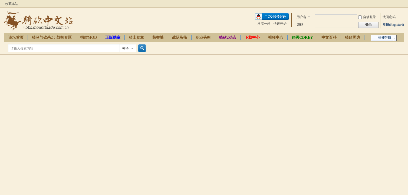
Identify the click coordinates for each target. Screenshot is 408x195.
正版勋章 (112, 37)
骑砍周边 (352, 37)
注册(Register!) (393, 25)
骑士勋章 (136, 37)
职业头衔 (203, 37)
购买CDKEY (302, 37)
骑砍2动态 (227, 37)
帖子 (125, 48)
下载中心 (252, 37)
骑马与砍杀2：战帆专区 (52, 37)
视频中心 (275, 37)
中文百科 (329, 37)
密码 (300, 25)
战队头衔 (179, 37)
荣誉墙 (158, 37)
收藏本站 (11, 4)
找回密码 (389, 17)
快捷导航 (384, 38)
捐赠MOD (88, 37)
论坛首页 (16, 37)
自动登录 (367, 17)
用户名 (301, 17)
